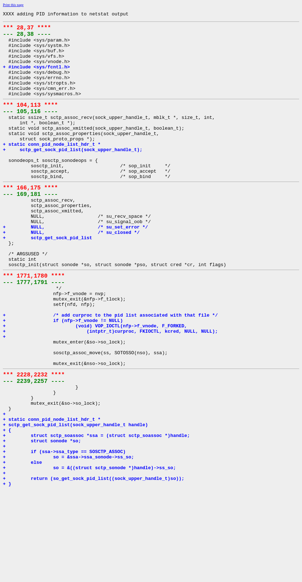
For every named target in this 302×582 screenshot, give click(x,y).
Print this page (13, 5)
